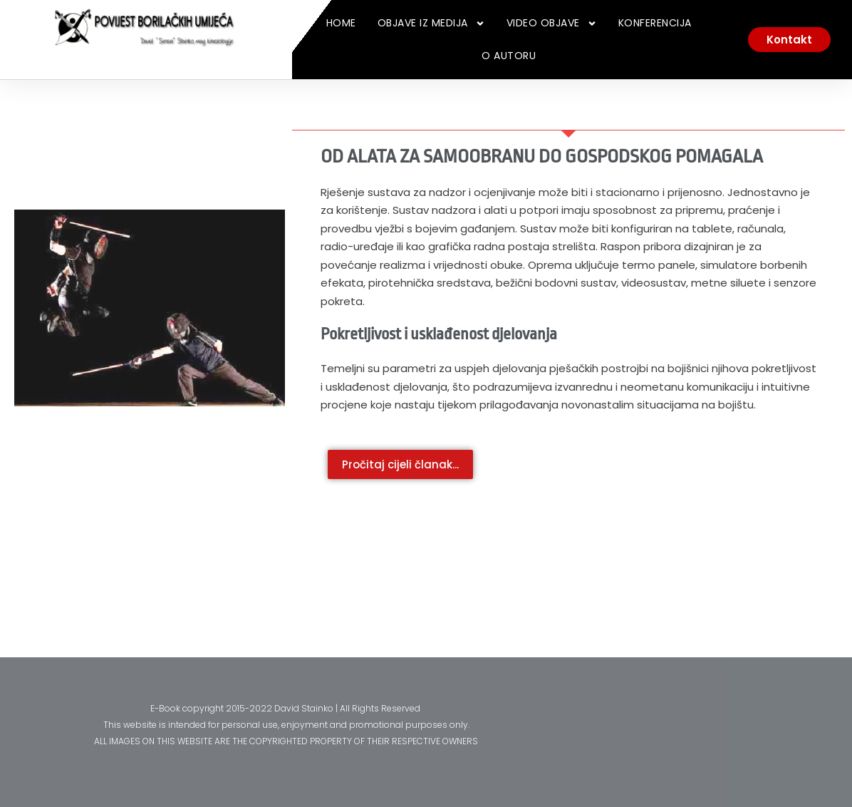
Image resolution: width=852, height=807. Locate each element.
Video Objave (551, 23)
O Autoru (509, 55)
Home (341, 23)
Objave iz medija (431, 23)
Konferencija (655, 23)
